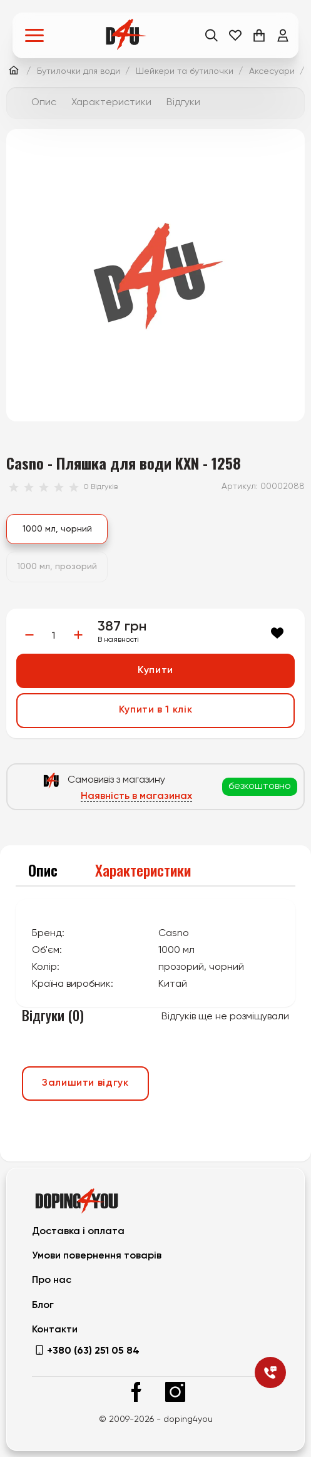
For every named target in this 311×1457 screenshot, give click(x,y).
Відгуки (183, 103)
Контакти (55, 1330)
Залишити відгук (85, 1083)
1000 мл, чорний (57, 529)
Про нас (51, 1280)
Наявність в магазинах (136, 796)
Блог (43, 1305)
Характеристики (111, 103)
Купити (155, 671)
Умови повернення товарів (96, 1256)
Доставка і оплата (78, 1232)
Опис (43, 103)
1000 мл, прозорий (57, 566)
